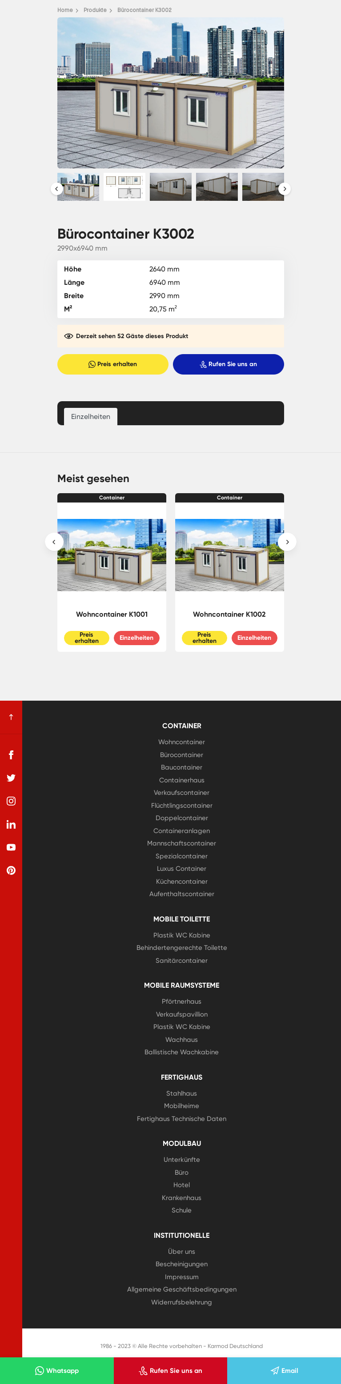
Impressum (182, 1277)
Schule (182, 1210)
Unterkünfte (182, 1160)
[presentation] (57, 189)
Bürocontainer (181, 755)
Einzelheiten (136, 638)
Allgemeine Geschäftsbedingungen (182, 1289)
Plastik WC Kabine (181, 935)
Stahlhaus (181, 1093)
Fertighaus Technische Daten (181, 1119)
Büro (182, 1173)
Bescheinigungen (182, 1264)
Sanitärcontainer (182, 961)
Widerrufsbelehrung (181, 1302)
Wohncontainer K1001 (112, 614)
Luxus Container (181, 869)
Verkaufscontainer (181, 793)
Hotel (181, 1185)
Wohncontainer (181, 742)
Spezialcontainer (182, 856)
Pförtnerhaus (181, 1001)
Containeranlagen (181, 831)
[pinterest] (11, 870)
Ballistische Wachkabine (181, 1052)
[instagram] (11, 801)
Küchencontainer (182, 881)
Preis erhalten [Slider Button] (87, 638)
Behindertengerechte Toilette (181, 948)
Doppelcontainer (182, 818)
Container (111, 498)
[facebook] (11, 755)
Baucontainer (181, 767)
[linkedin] (11, 824)
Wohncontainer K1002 (229, 614)
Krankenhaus (181, 1198)
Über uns (181, 1252)
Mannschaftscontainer (181, 843)
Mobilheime (181, 1106)
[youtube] (11, 847)
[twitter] (11, 778)
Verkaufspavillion (182, 1014)
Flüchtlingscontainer (182, 806)
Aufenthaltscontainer (181, 894)
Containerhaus (182, 780)
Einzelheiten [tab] (90, 416)
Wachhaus (181, 1040)
